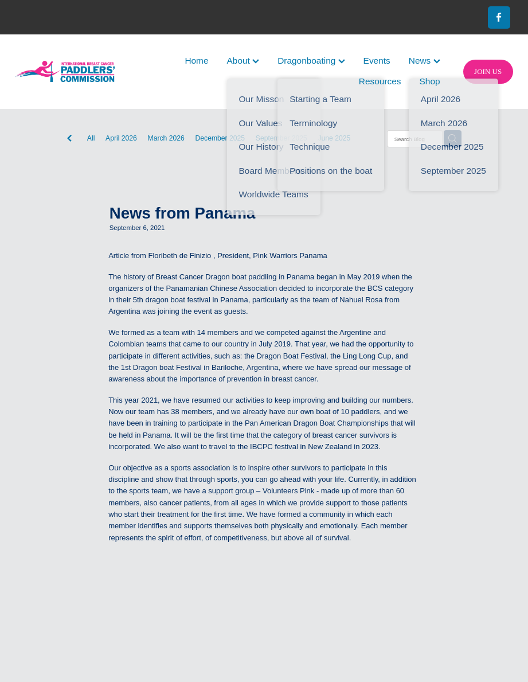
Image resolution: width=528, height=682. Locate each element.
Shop (430, 81)
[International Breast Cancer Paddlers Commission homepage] (65, 71)
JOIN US (488, 71)
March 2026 (166, 138)
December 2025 (220, 138)
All (91, 138)
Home (196, 60)
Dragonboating (311, 60)
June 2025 (334, 138)
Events (376, 60)
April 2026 (121, 138)
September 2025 (281, 138)
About (243, 60)
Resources (380, 81)
